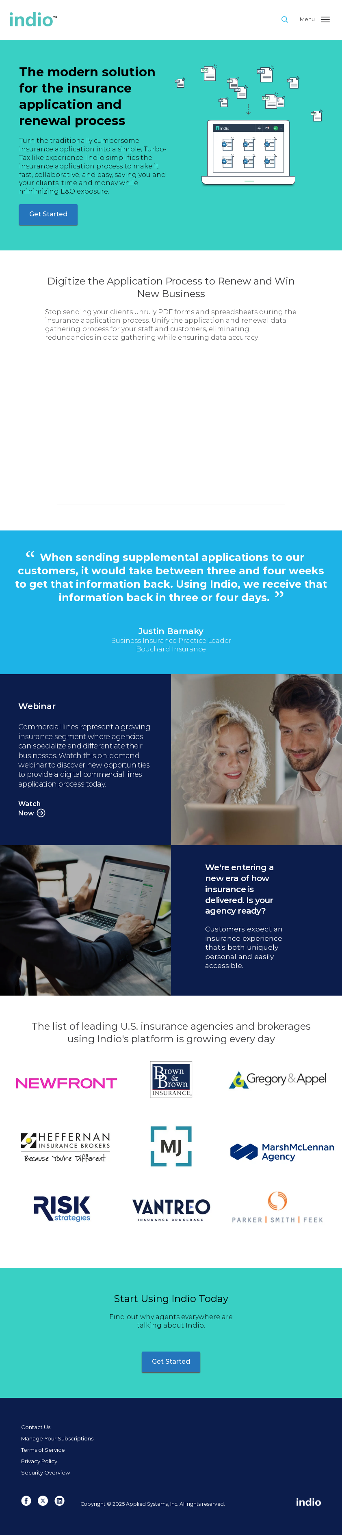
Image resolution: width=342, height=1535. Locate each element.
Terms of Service (43, 1450)
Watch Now (29, 808)
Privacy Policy (39, 1461)
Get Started (48, 214)
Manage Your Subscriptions (57, 1438)
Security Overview (45, 1472)
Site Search (290, 19)
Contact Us (35, 1427)
